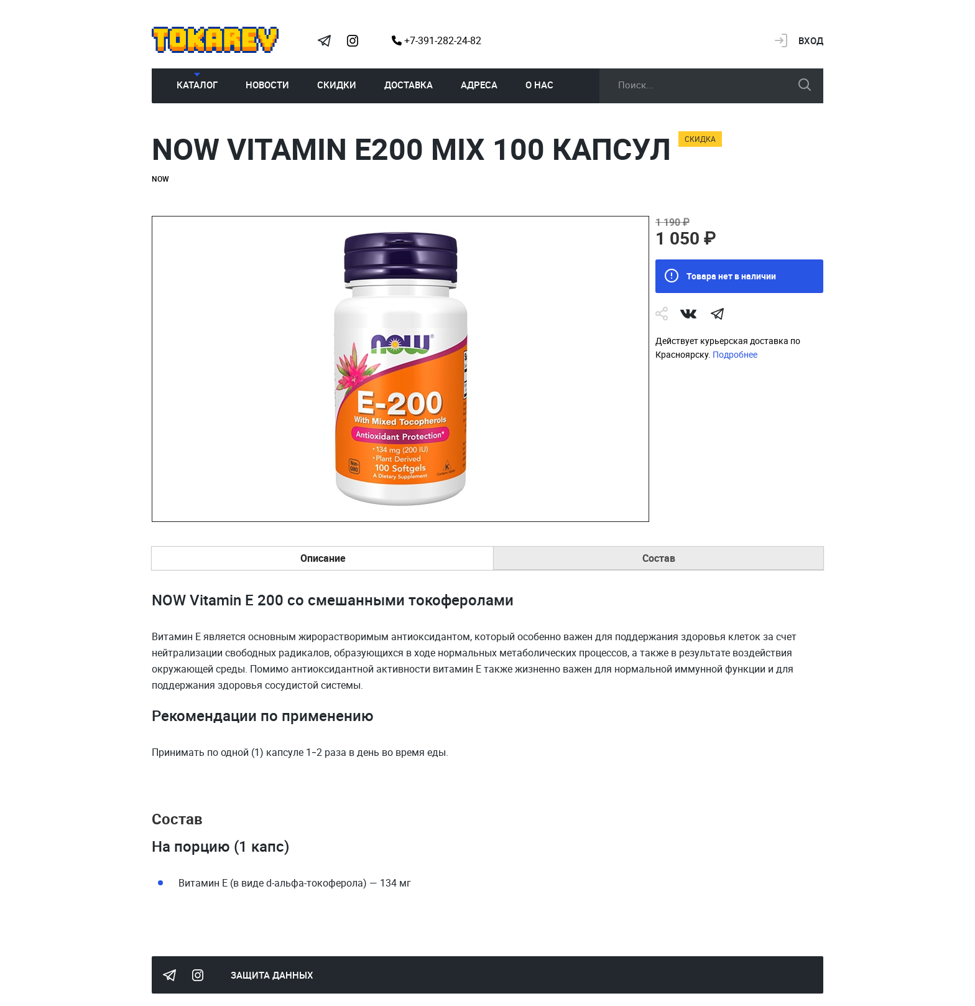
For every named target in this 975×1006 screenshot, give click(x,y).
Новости (267, 84)
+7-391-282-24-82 (436, 40)
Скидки (336, 84)
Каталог (197, 84)
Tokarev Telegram (324, 40)
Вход (810, 40)
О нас (539, 84)
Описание (323, 558)
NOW (160, 179)
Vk (688, 313)
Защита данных (272, 975)
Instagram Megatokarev (352, 40)
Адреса (479, 84)
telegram (717, 313)
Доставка (408, 84)
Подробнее (735, 354)
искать (804, 84)
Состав (658, 558)
